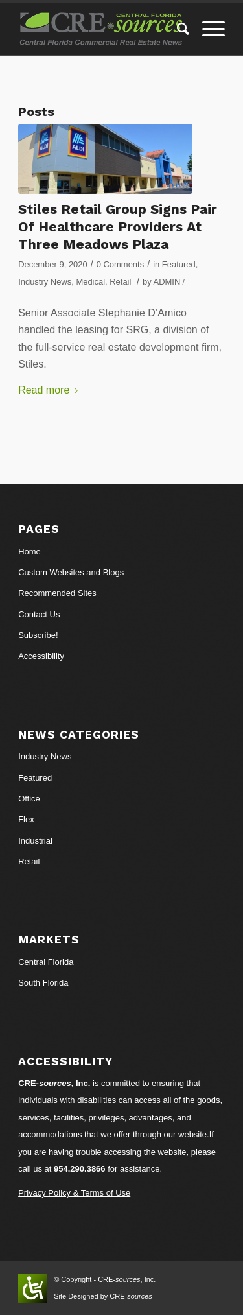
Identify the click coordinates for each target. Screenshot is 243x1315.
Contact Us (39, 614)
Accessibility (41, 656)
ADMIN (167, 282)
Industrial (35, 841)
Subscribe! (38, 635)
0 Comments (120, 264)
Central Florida (45, 962)
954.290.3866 (80, 1169)
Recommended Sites (57, 593)
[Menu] (207, 29)
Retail (120, 282)
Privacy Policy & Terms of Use (74, 1193)
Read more (50, 390)
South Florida (43, 983)
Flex (26, 819)
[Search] (176, 29)
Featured (179, 264)
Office (29, 798)
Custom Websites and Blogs (71, 572)
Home (29, 551)
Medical (90, 282)
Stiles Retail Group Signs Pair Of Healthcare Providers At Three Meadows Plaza (117, 227)
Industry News (44, 282)
